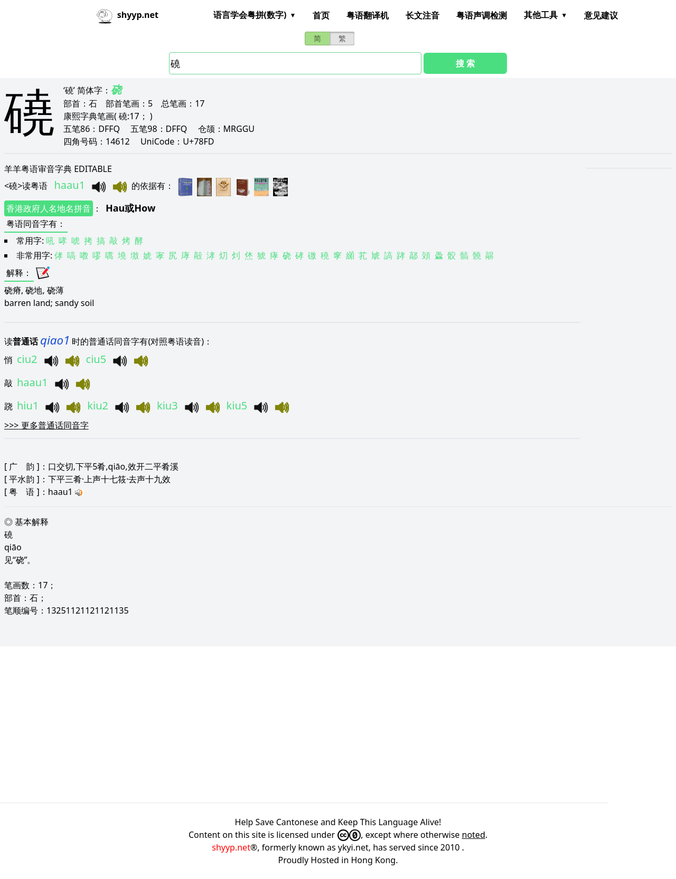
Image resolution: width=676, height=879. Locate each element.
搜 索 (465, 63)
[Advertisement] (317, 724)
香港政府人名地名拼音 (48, 208)
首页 (321, 15)
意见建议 (601, 15)
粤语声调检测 (481, 15)
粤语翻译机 (367, 15)
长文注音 (422, 15)
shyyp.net (231, 847)
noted (473, 834)
